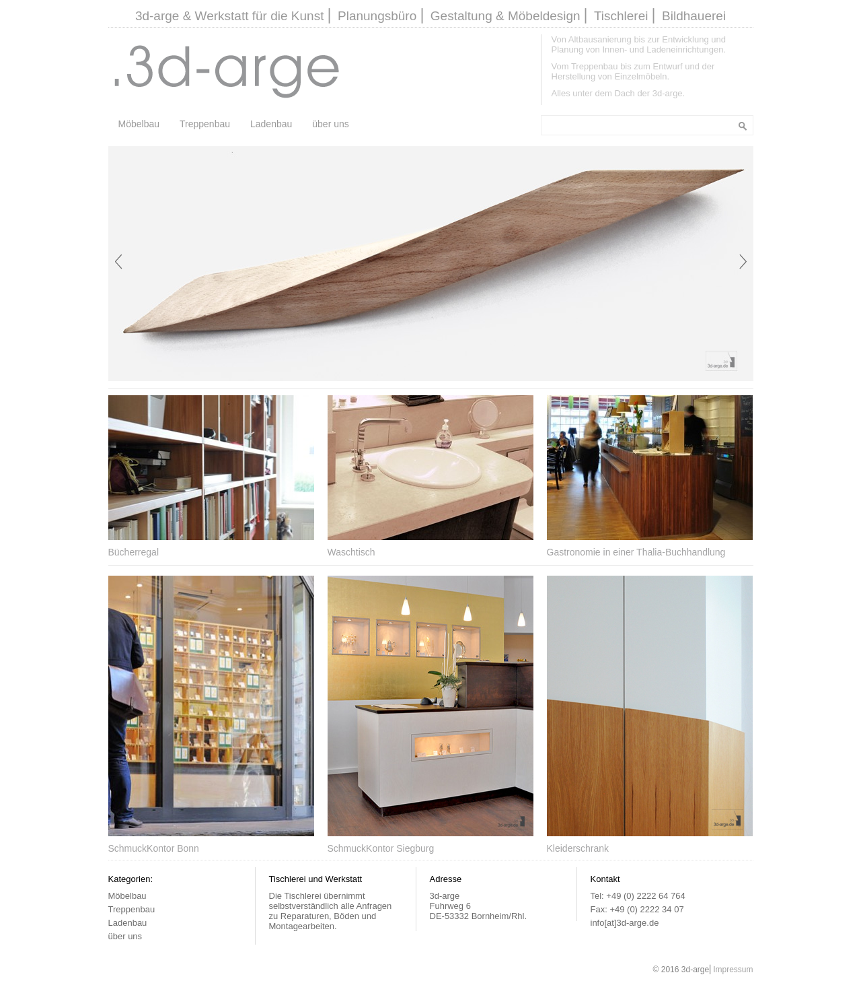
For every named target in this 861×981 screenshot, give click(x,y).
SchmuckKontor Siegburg (381, 848)
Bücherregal (133, 552)
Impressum (733, 969)
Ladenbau (271, 124)
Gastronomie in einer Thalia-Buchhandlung (636, 552)
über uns (330, 124)
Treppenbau (205, 124)
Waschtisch (351, 552)
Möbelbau (139, 124)
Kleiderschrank (578, 848)
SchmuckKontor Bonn (153, 848)
